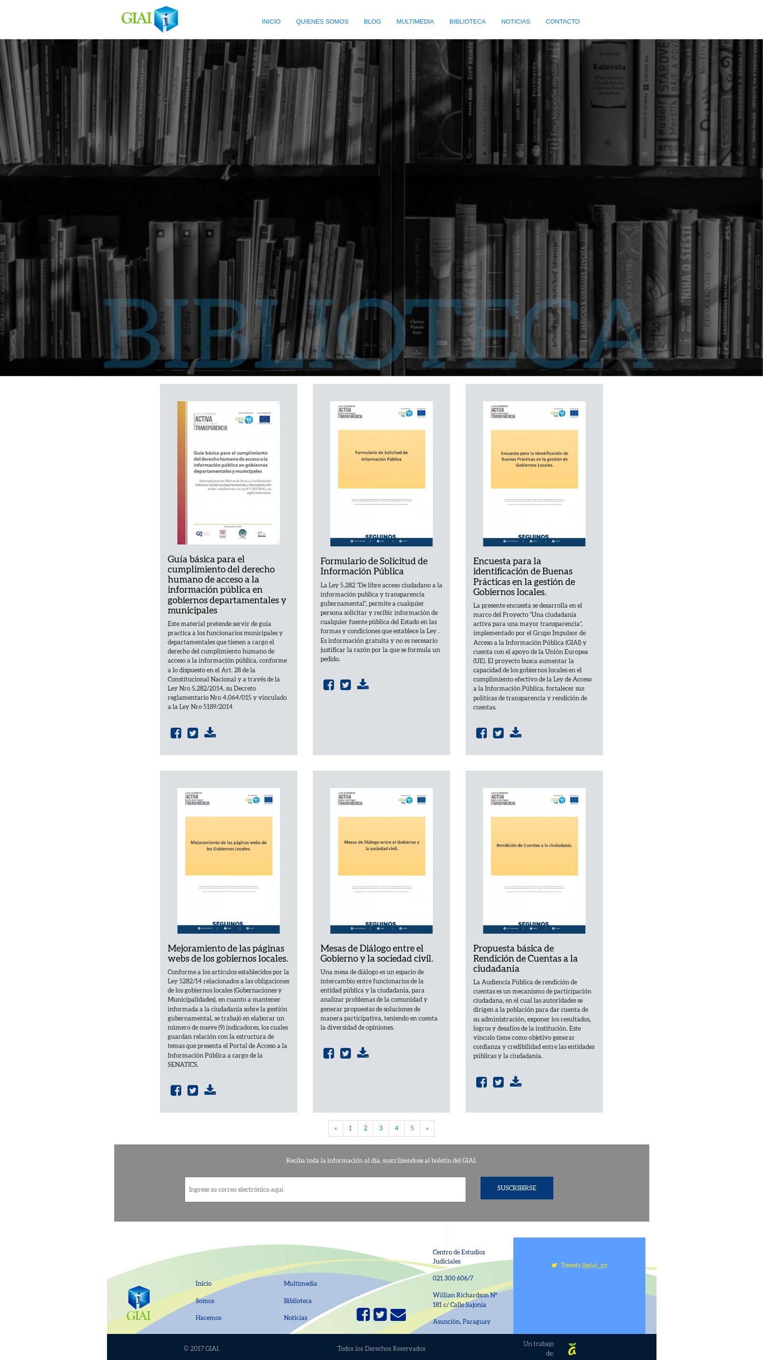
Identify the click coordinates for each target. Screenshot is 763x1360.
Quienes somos (322, 21)
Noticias (515, 21)
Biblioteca (467, 21)
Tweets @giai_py (579, 1265)
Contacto (563, 21)
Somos (205, 1301)
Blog (372, 21)
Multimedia (415, 21)
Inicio (271, 21)
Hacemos (208, 1317)
